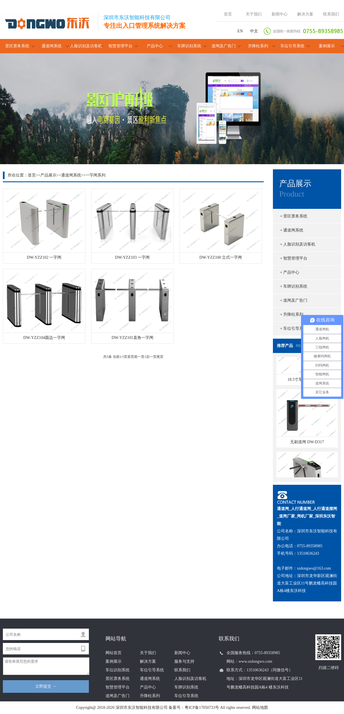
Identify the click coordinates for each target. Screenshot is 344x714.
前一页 (139, 357)
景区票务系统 (17, 46)
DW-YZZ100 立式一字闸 (221, 257)
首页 (228, 14)
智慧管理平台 (120, 46)
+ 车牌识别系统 (293, 286)
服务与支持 (184, 661)
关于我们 (254, 14)
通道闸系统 (52, 46)
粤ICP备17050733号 (202, 707)
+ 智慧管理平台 (293, 258)
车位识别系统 (117, 670)
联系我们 (331, 14)
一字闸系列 (95, 175)
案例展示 (327, 46)
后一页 (151, 357)
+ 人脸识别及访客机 (297, 244)
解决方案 (305, 14)
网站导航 (115, 639)
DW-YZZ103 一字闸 (132, 257)
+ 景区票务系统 (293, 216)
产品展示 (48, 175)
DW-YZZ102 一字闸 (44, 257)
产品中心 (155, 46)
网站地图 (260, 707)
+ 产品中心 (289, 272)
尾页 (160, 357)
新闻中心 (279, 14)
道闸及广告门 (224, 46)
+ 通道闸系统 (291, 230)
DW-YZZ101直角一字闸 (132, 338)
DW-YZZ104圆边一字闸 (44, 338)
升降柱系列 (258, 46)
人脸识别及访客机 (86, 46)
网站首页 (113, 653)
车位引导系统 (292, 46)
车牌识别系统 (189, 46)
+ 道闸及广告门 (293, 300)
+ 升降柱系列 (291, 314)
